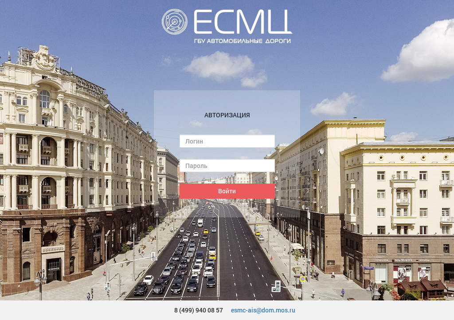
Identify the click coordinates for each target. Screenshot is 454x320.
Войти (227, 191)
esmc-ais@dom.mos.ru (263, 310)
